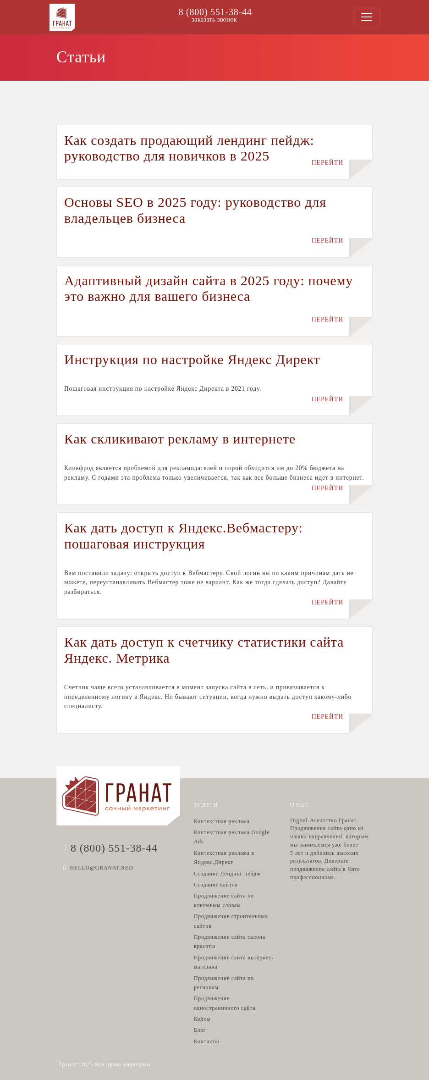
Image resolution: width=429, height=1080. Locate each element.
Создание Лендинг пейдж (227, 873)
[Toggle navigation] (367, 17)
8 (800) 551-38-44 (215, 12)
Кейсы (202, 1019)
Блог (200, 1030)
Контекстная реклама (222, 821)
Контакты (206, 1041)
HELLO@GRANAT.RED (101, 867)
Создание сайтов (216, 884)
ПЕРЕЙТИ (327, 162)
